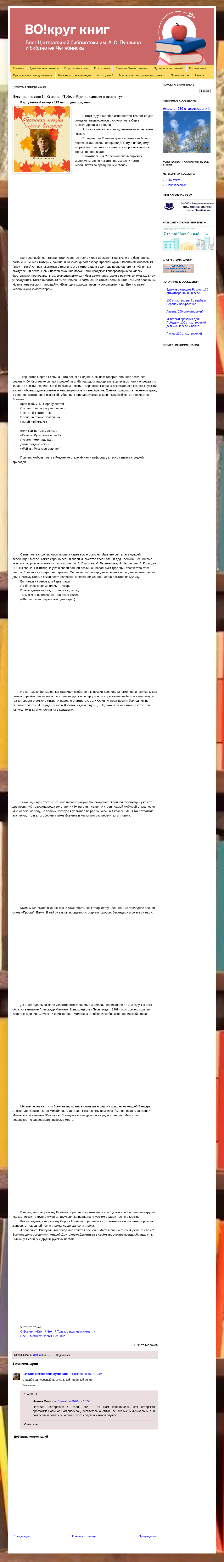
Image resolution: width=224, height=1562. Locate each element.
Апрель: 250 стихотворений (186, 108)
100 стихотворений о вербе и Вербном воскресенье (186, 302)
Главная (18, 68)
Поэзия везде (180, 75)
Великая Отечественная (132, 68)
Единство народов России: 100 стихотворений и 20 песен (187, 291)
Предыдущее (148, 1536)
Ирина (37, 1355)
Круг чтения (102, 68)
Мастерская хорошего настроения (142, 75)
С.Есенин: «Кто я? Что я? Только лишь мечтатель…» (57, 1331)
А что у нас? (105, 75)
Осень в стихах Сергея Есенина (42, 1336)
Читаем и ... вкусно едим (74, 75)
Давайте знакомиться (44, 68)
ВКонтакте (173, 180)
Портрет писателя (76, 68)
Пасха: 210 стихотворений (184, 333)
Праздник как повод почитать (32, 75)
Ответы (32, 1393)
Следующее (21, 1536)
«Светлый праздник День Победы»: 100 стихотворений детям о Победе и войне (186, 322)
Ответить (28, 1385)
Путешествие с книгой (168, 68)
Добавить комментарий (31, 1436)
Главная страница (84, 1536)
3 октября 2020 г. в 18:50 (74, 1401)
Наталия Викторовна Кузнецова (45, 1374)
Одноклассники (177, 185)
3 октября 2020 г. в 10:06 (86, 1374)
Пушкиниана (197, 68)
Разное (199, 75)
